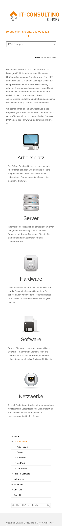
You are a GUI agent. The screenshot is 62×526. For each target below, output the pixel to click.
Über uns (18, 489)
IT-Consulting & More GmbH (34, 15)
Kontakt (17, 495)
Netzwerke (31, 396)
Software (31, 339)
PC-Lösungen (20, 441)
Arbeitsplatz (31, 158)
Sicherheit (18, 484)
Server (31, 218)
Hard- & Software (22, 473)
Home (37, 57)
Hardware (31, 279)
